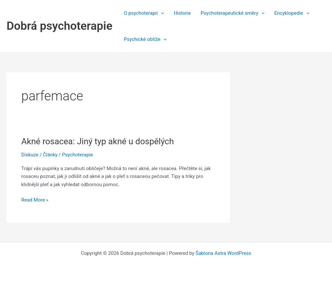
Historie (182, 13)
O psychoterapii (144, 13)
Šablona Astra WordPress (223, 253)
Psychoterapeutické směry (233, 13)
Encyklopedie (291, 13)
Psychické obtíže (145, 39)
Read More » (34, 200)
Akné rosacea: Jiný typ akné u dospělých (97, 141)
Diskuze (29, 155)
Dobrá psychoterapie (59, 26)
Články (50, 155)
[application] (161, 13)
